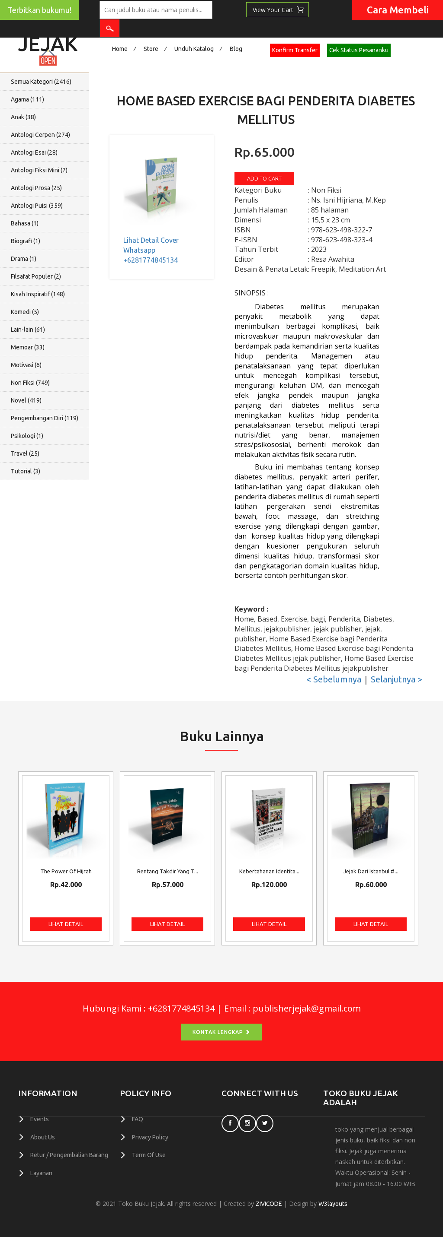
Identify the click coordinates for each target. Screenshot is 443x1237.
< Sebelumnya (333, 679)
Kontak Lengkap (221, 1032)
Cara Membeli (398, 9)
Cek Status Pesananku (359, 50)
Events (39, 1119)
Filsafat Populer (36, 276)
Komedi (25, 311)
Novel (26, 400)
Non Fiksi (30, 382)
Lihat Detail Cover (151, 240)
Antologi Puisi (37, 205)
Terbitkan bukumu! (39, 10)
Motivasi (26, 365)
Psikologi (27, 435)
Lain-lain (28, 329)
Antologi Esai (34, 152)
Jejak (47, 41)
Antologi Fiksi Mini (39, 170)
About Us (42, 1136)
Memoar (28, 347)
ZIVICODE (269, 1203)
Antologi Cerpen (40, 134)
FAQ (137, 1119)
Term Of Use (149, 1154)
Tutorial (25, 471)
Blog (236, 48)
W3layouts (333, 1203)
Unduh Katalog (194, 48)
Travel (25, 453)
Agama (27, 99)
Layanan (41, 1172)
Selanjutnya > (396, 679)
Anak (23, 117)
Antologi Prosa (36, 187)
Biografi (25, 241)
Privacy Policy (150, 1136)
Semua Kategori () (41, 81)
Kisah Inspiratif (38, 294)
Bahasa (25, 223)
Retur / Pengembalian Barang (69, 1154)
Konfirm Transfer (295, 50)
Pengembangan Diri (44, 418)
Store (151, 48)
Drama (23, 258)
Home (120, 48)
